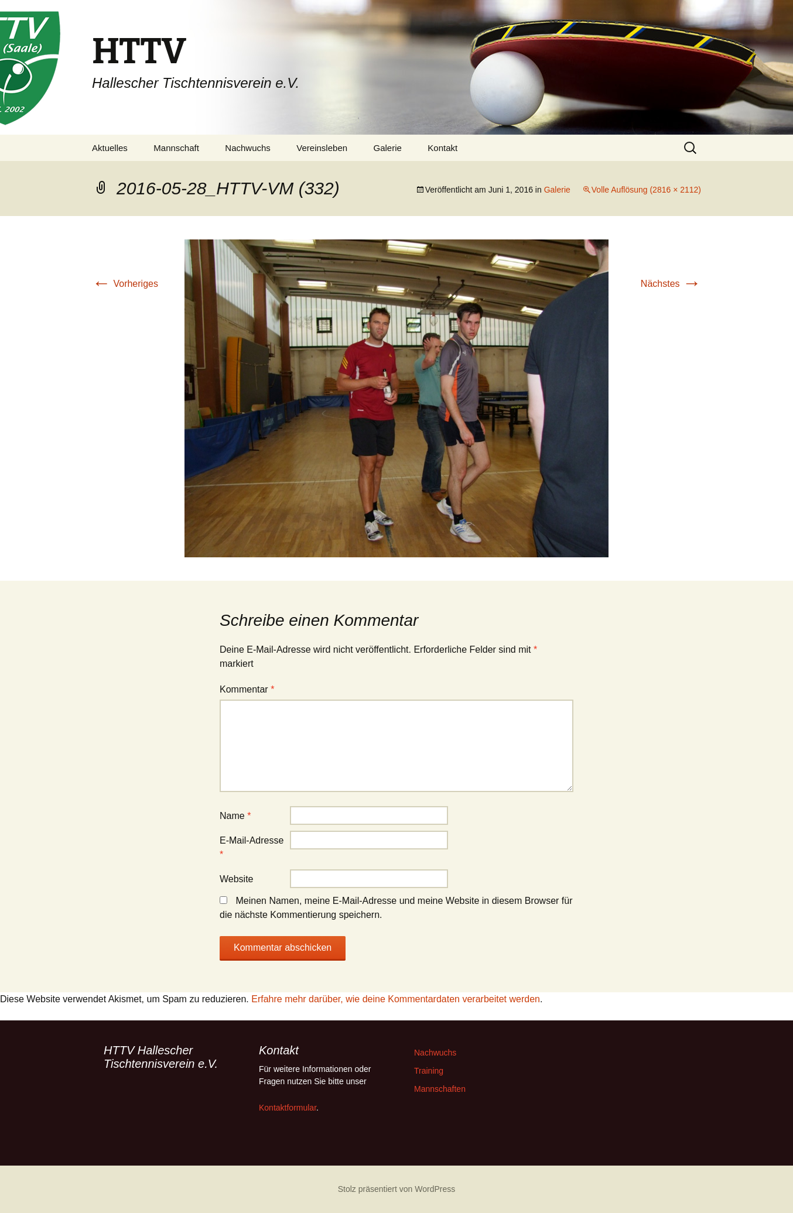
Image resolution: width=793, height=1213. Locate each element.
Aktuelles (110, 148)
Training (428, 1070)
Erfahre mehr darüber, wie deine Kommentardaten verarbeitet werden (395, 999)
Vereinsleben (321, 148)
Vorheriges (125, 284)
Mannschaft (176, 148)
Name (235, 816)
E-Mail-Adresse (251, 847)
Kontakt (442, 148)
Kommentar (247, 689)
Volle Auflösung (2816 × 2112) (646, 189)
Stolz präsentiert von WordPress (397, 1189)
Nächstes (671, 284)
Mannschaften (440, 1089)
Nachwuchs (248, 148)
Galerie (388, 148)
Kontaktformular (287, 1107)
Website (237, 879)
